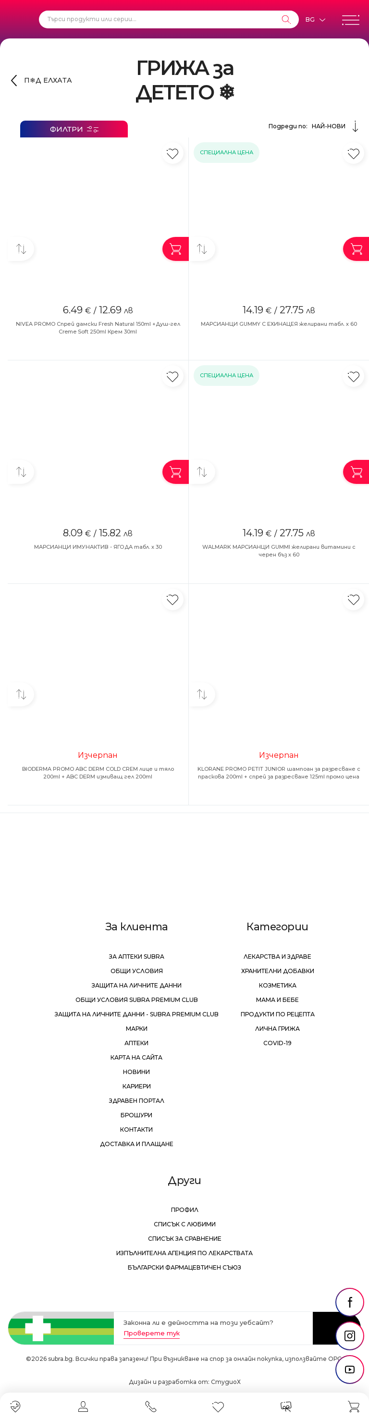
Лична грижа (277, 1028)
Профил (184, 1209)
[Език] (315, 19)
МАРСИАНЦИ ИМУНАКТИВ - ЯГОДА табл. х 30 (98, 546)
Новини (136, 1071)
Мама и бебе (277, 999)
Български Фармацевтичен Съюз (184, 1267)
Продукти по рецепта (278, 1014)
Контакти (136, 1129)
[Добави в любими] (173, 153)
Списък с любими (185, 1224)
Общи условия (137, 971)
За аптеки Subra (136, 956)
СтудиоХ (226, 1381)
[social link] (349, 1302)
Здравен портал (136, 1100)
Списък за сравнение (184, 1238)
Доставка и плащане (136, 1144)
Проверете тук (151, 1333)
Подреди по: (315, 126)
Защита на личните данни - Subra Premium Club (137, 1014)
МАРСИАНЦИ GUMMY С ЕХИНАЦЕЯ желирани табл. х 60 (279, 324)
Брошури (136, 1115)
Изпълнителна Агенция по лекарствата (184, 1253)
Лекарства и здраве (277, 956)
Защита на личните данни (137, 985)
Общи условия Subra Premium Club (136, 999)
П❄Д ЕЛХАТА (48, 80)
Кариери (137, 1086)
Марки (137, 1028)
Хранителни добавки (277, 971)
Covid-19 (277, 1043)
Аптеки (136, 1043)
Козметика (277, 985)
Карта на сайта (136, 1057)
